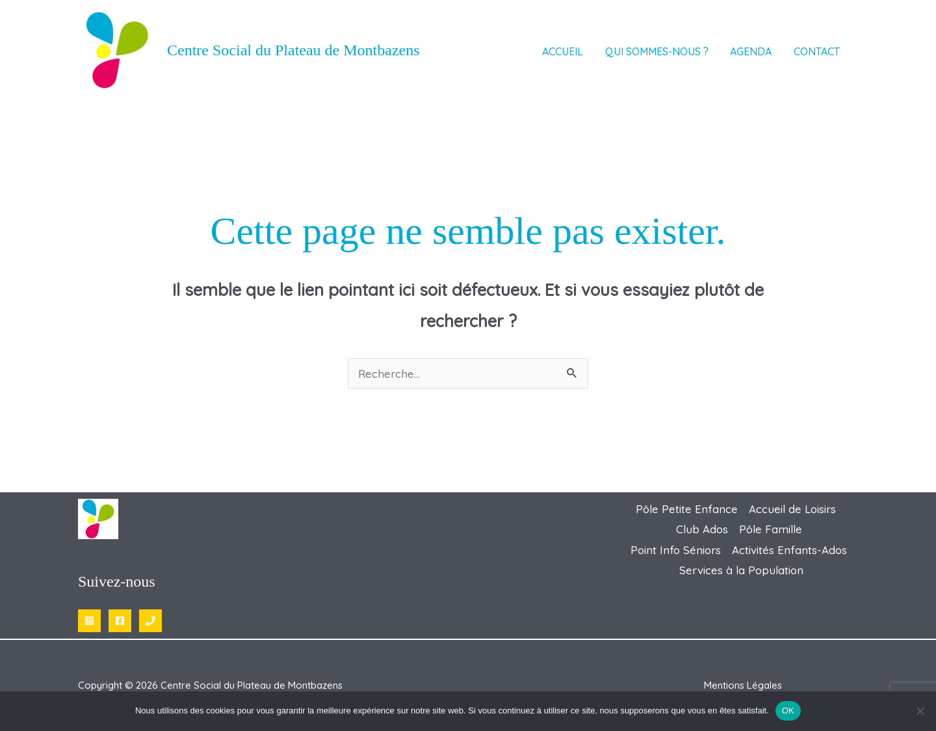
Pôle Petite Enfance (687, 509)
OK (788, 710)
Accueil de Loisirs (792, 509)
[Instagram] (89, 620)
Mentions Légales (743, 685)
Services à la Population (741, 570)
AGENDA (758, 52)
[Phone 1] (150, 620)
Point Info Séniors (675, 550)
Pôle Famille (770, 529)
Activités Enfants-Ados (789, 550)
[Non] (919, 710)
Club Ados (702, 529)
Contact (819, 52)
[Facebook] (120, 620)
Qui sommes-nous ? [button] (670, 52)
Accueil (581, 52)
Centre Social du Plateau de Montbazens (293, 50)
